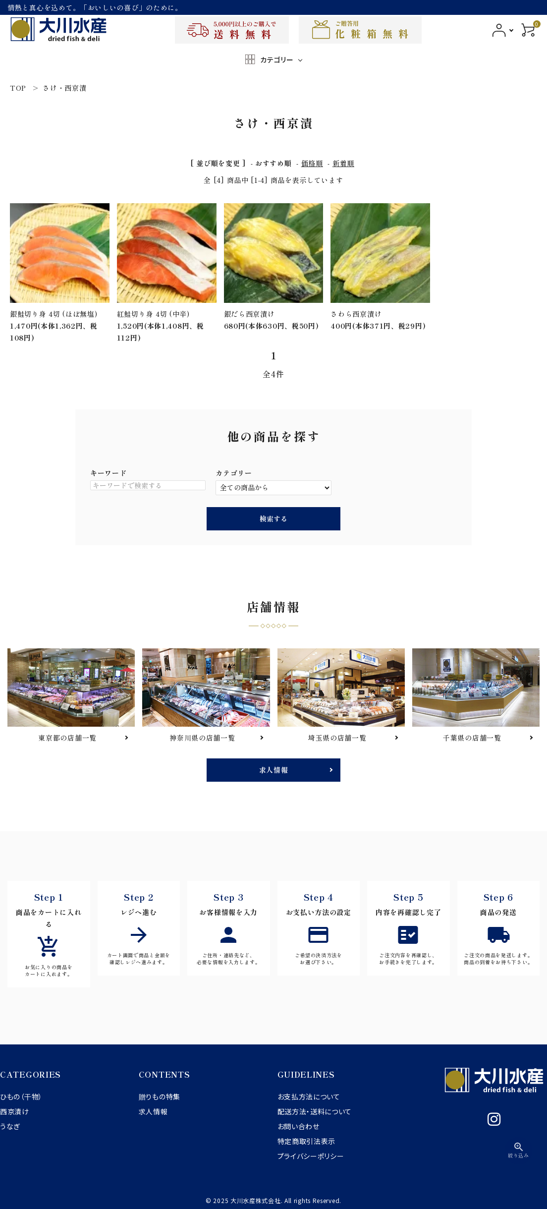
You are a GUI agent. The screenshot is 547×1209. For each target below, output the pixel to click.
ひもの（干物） (21, 1096)
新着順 (343, 163)
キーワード (108, 473)
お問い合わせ (298, 1126)
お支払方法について (308, 1096)
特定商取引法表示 (306, 1141)
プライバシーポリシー (310, 1156)
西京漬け (14, 1111)
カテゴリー (234, 473)
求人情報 (273, 770)
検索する (273, 518)
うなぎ (10, 1126)
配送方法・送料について (314, 1111)
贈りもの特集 (159, 1096)
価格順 (312, 163)
